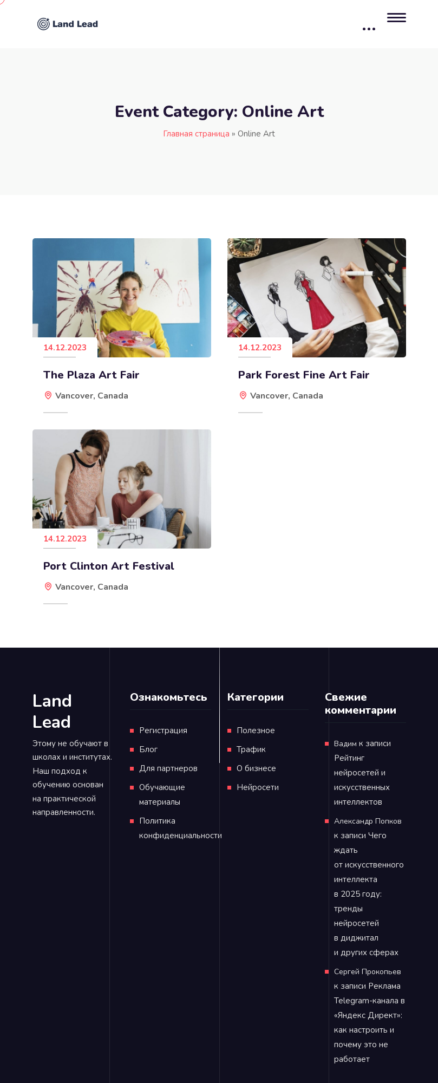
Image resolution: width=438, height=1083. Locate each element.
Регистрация (163, 730)
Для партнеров (168, 768)
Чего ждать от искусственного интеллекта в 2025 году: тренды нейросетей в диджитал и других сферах (369, 894)
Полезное (256, 730)
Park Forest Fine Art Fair (304, 375)
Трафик (251, 749)
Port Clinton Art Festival (108, 566)
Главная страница (196, 133)
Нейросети (258, 787)
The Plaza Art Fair (91, 375)
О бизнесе (256, 768)
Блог (148, 749)
